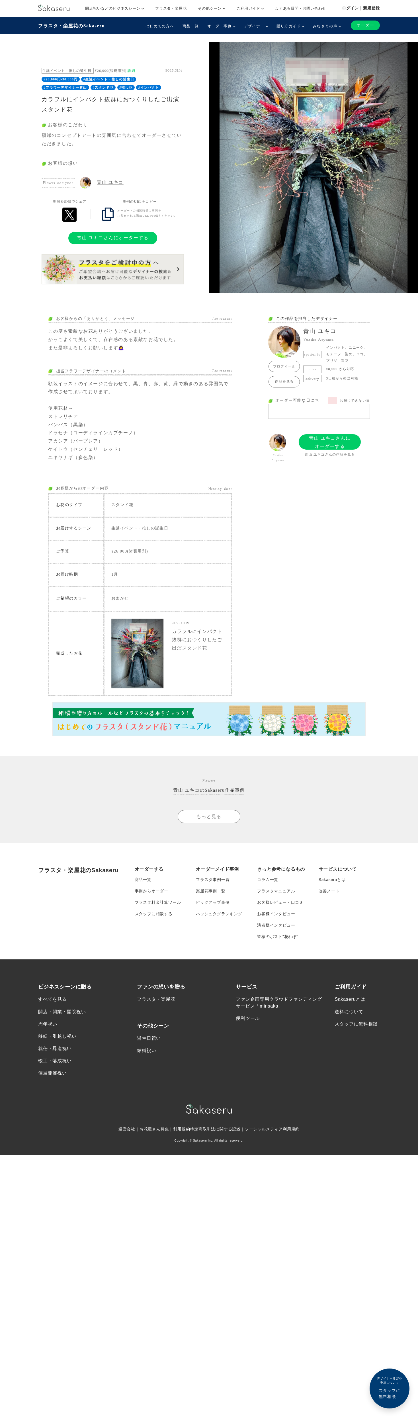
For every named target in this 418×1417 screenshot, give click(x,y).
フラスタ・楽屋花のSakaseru (71, 25)
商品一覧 (191, 26)
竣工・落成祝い (55, 1061)
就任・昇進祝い (55, 1048)
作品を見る (284, 381)
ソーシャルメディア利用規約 (272, 1129)
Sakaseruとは (332, 879)
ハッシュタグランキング (219, 913)
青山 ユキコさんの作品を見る (330, 454)
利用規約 (181, 1129)
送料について (349, 1011)
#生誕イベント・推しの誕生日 (108, 79)
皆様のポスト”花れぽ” (277, 936)
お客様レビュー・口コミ (280, 902)
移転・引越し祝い (57, 1036)
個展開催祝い (52, 1073)
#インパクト (148, 88)
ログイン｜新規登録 (361, 8)
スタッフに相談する (154, 913)
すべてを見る (52, 999)
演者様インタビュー (276, 925)
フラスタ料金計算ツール (158, 902)
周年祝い (47, 1024)
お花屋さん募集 (154, 1129)
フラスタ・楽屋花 (171, 8)
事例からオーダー (151, 891)
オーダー (365, 25)
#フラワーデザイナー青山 (65, 88)
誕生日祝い (149, 1038)
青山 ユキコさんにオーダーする (113, 237)
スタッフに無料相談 (356, 1024)
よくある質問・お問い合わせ (300, 8)
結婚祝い (146, 1050)
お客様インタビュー (276, 913)
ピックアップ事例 (213, 902)
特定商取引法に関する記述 (215, 1129)
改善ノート (329, 891)
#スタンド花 (103, 88)
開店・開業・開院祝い (62, 1011)
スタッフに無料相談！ (389, 1387)
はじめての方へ (160, 26)
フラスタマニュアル (276, 891)
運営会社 (126, 1129)
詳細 (131, 71)
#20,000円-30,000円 (60, 79)
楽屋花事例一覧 (211, 891)
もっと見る (209, 816)
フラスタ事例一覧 (213, 879)
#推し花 (126, 88)
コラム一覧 (267, 879)
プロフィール (284, 366)
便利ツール (248, 1018)
